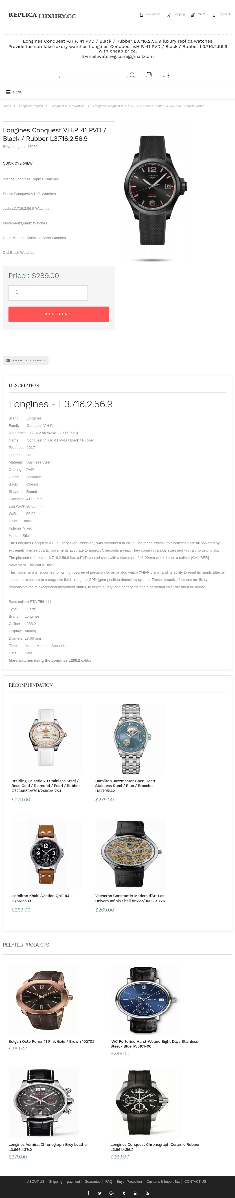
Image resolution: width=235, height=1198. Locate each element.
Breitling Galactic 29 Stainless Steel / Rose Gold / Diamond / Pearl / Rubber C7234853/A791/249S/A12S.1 (36, 764)
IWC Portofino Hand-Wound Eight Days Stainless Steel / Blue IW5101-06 (116, 913)
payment (73, 1043)
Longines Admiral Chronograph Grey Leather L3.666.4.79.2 (193, 911)
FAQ (108, 1043)
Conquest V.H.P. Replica (67, 106)
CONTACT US (195, 1043)
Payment (222, 15)
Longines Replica (31, 106)
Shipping (169, 15)
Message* (176, 1164)
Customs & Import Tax (163, 1043)
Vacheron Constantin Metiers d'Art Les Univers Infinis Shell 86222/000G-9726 (198, 761)
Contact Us (138, 15)
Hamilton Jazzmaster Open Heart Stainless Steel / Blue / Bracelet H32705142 (87, 761)
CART (196, 15)
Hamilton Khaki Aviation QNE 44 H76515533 (144, 757)
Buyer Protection (129, 1043)
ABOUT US (35, 1043)
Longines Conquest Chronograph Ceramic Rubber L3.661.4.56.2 (190, 1008)
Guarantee (93, 1043)
